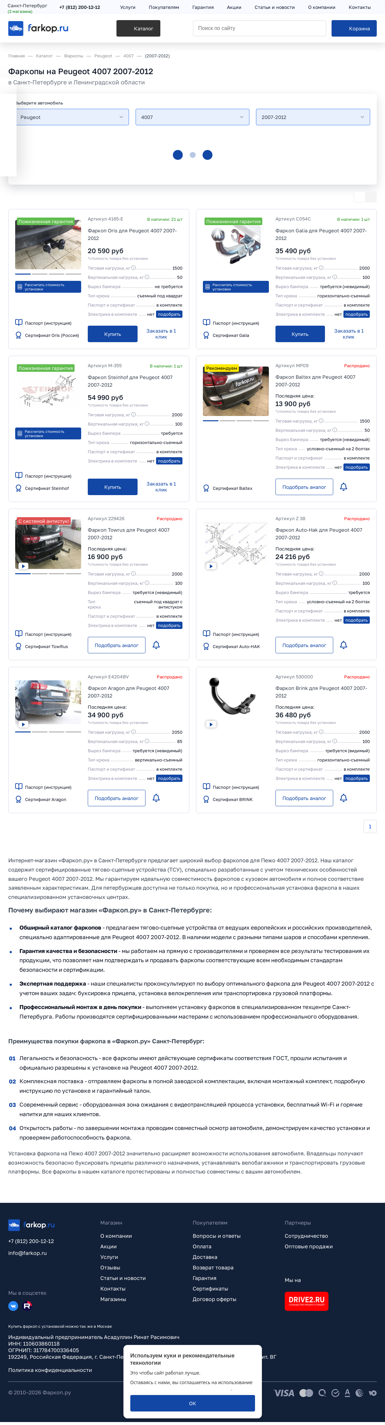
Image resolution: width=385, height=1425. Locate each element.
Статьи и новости (123, 1281)
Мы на (293, 1283)
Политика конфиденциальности (50, 1373)
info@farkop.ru (27, 1256)
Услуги (109, 1260)
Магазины (113, 1302)
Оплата (202, 1249)
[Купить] (113, 334)
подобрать (169, 314)
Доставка (205, 1260)
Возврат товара (213, 1270)
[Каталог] (122, 30)
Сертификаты (210, 1291)
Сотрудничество (306, 1238)
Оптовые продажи (309, 1249)
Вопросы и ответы (217, 1238)
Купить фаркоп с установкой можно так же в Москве (60, 1329)
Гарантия (204, 1281)
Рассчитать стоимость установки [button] (40, 286)
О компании (116, 1238)
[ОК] (192, 1403)
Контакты (113, 1291)
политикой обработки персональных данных (180, 1388)
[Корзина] (354, 30)
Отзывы (110, 1270)
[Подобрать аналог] (304, 487)
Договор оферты (215, 1302)
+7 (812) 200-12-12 (80, 7)
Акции (108, 1249)
